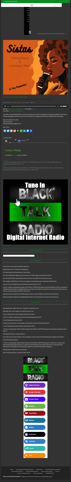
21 (62, 33)
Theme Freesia (30, 476)
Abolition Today (39, 469)
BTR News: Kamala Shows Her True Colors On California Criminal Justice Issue (30, 278)
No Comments (7, 30)
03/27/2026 (57, 28)
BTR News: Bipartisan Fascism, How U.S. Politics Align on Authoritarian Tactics (30, 275)
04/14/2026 (11, 28)
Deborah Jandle (7, 294)
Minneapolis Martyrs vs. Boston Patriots (14, 334)
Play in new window (13, 109)
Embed (34, 109)
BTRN (12, 469)
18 (58, 33)
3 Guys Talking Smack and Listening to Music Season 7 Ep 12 (24, 284)
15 (55, 33)
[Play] (5, 106)
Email (10, 111)
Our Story (57, 471)
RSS (18, 111)
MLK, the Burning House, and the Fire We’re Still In (16, 352)
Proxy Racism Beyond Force (10, 340)
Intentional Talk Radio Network (32, 471)
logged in (14, 155)
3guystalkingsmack (8, 102)
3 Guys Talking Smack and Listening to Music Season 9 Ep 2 (19, 326)
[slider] (33, 106)
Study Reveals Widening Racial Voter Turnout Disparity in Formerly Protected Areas (36, 294)
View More (6, 32)
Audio (33, 102)
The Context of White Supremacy (20, 266)
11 (50, 33)
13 (52, 33)
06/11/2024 (17, 102)
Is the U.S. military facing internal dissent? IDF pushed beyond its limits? (58, 23)
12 (51, 33)
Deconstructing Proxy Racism (17, 471)
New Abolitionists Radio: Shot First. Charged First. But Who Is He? (12, 23)
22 (63, 33)
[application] (35, 106)
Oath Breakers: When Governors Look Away (15, 349)
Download (22, 109)
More (21, 111)
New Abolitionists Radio (15, 18)
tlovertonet (6, 266)
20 (61, 33)
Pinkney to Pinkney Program (46, 471)
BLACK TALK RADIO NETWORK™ (12, 476)
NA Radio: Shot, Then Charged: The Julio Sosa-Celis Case (35, 23)
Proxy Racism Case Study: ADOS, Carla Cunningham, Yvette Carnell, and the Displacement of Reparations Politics (33, 337)
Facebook (22, 141)
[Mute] (61, 106)
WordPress (9, 141)
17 (57, 33)
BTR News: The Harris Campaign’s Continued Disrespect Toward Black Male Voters (34, 281)
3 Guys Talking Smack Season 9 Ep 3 (12, 320)
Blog (7, 18)
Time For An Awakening (21, 269)
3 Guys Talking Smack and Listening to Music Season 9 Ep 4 (19, 314)
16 (56, 33)
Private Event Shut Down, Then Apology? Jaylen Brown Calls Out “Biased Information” (26, 323)
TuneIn (15, 111)
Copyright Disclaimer (49, 473)
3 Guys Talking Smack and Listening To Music (15, 96)
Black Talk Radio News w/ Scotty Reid (20, 272)
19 (60, 33)
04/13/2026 (34, 28)
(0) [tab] (10, 141)
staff (5, 28)
